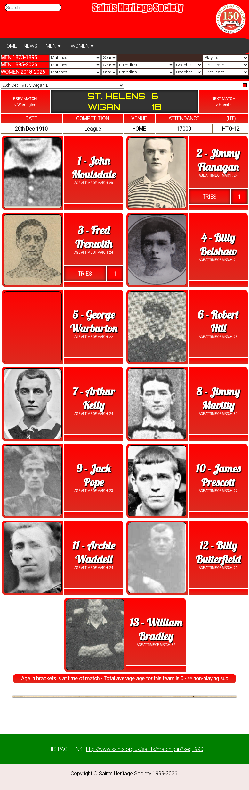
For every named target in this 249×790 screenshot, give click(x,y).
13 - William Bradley (156, 629)
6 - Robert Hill (218, 321)
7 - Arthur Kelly (93, 398)
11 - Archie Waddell (93, 552)
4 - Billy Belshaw (218, 244)
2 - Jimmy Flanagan (218, 160)
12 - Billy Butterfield (218, 552)
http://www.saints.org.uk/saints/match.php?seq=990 (144, 749)
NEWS (30, 46)
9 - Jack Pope (93, 475)
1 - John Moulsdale (93, 167)
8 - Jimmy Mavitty (218, 398)
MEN (53, 46)
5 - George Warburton (93, 321)
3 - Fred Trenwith (93, 237)
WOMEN (82, 46)
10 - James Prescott (218, 475)
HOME (10, 46)
